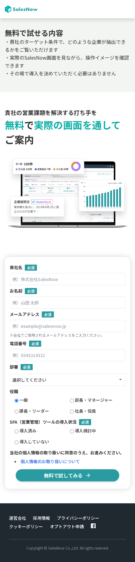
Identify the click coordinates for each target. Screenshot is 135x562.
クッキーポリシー (26, 526)
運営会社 (17, 518)
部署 (21, 367)
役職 (14, 391)
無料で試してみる (67, 475)
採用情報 (41, 518)
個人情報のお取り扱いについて (50, 461)
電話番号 (25, 343)
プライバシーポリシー (78, 518)
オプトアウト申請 (67, 526)
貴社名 (23, 267)
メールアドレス (32, 314)
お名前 (23, 291)
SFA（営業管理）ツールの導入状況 (50, 422)
